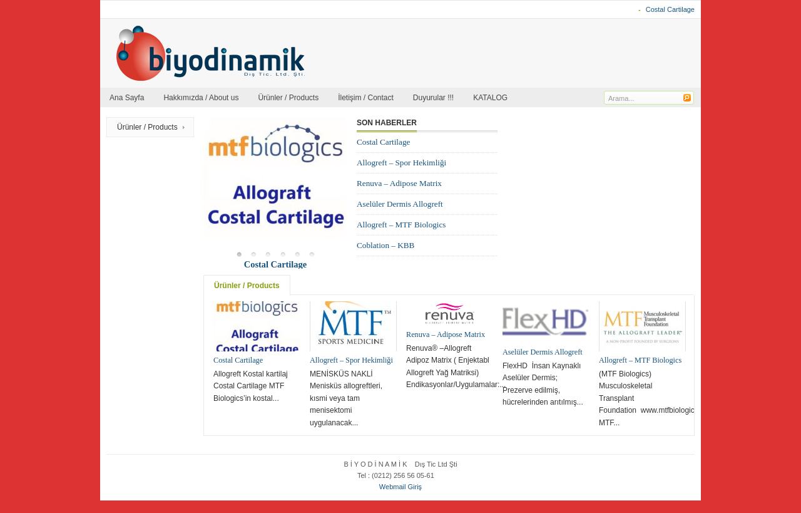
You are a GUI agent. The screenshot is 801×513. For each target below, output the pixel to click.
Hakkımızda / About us (200, 97)
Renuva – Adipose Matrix (399, 183)
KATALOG (490, 97)
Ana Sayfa (127, 97)
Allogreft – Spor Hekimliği (401, 162)
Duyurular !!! (433, 97)
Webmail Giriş (400, 486)
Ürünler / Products (288, 97)
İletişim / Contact (366, 97)
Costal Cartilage (670, 9)
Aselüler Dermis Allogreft (400, 204)
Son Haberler (387, 122)
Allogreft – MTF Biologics (401, 224)
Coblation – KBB (385, 245)
